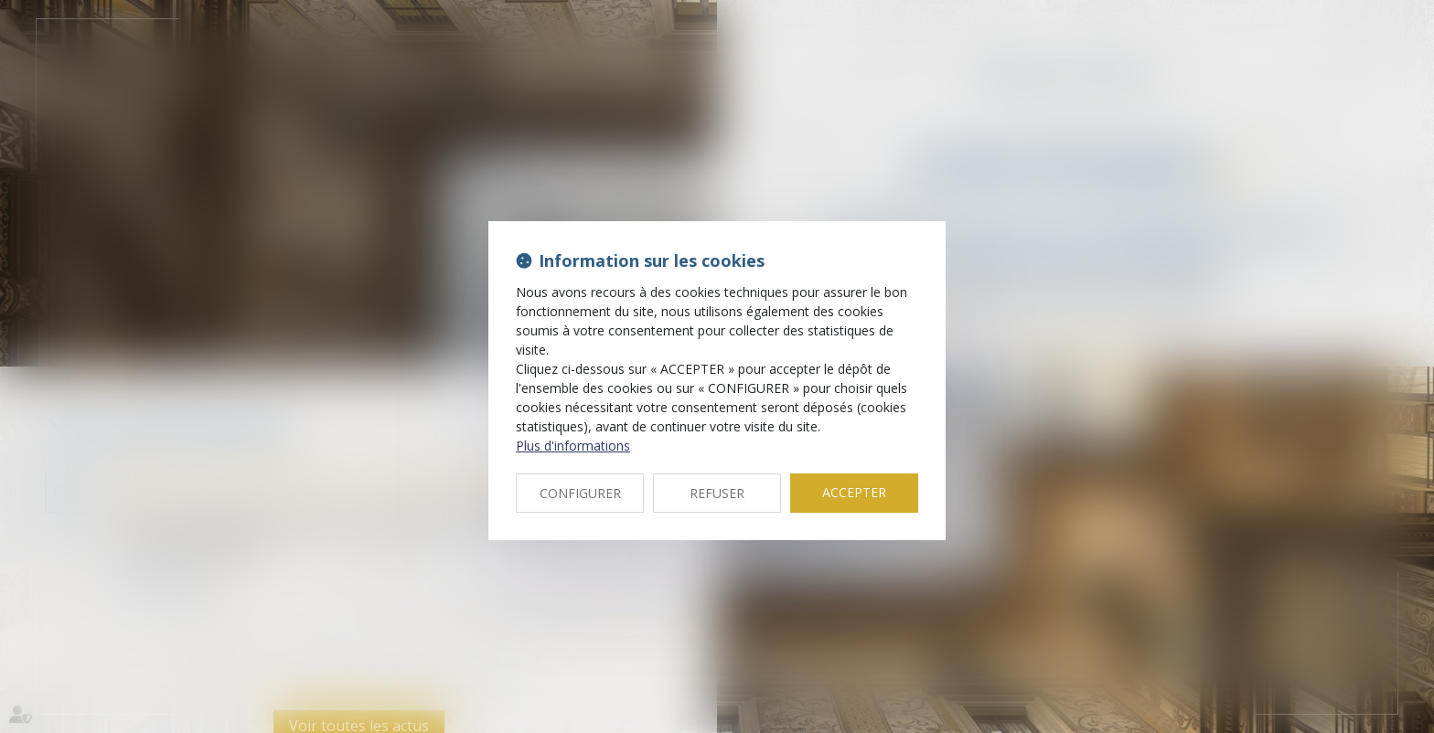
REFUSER (717, 493)
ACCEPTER (854, 492)
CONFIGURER (580, 493)
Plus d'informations (573, 445)
